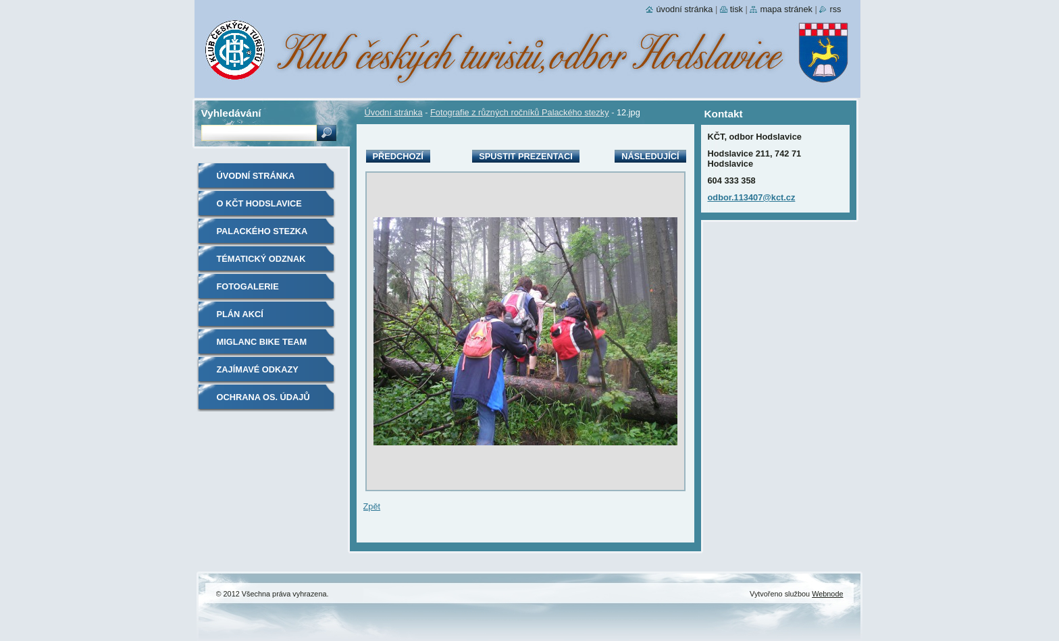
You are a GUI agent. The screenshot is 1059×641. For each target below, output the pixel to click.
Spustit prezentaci (525, 156)
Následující (650, 156)
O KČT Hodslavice (259, 203)
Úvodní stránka (394, 112)
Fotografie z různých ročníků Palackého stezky (519, 112)
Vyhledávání (231, 113)
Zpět (372, 506)
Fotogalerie (248, 286)
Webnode (827, 594)
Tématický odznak (261, 259)
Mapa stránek (786, 9)
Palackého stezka (262, 231)
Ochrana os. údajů (263, 397)
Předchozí (398, 156)
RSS (835, 9)
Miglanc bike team (262, 342)
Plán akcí (240, 314)
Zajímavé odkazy (258, 369)
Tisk (736, 9)
